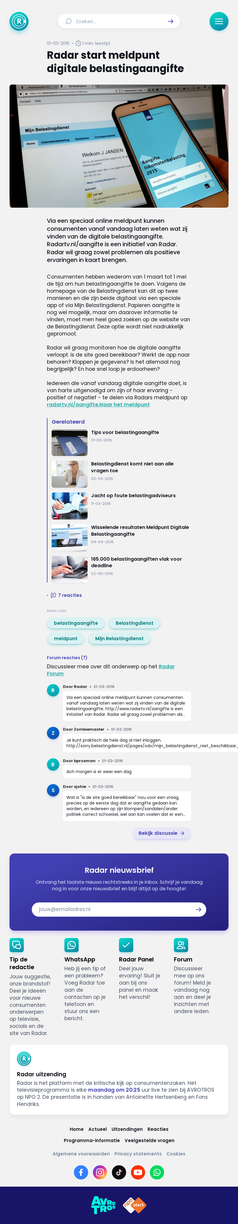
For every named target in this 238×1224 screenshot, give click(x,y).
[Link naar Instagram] (100, 1172)
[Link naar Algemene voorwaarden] (81, 1154)
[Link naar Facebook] (81, 1172)
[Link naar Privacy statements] (138, 1154)
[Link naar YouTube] (138, 1172)
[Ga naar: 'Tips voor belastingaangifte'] (121, 442)
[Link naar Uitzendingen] (127, 1129)
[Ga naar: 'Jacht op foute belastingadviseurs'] (121, 505)
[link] (76, 623)
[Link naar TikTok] (119, 1172)
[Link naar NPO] (135, 1205)
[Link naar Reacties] (158, 1129)
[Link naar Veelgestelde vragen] (149, 1140)
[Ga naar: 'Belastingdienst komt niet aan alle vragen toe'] (121, 474)
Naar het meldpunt (124, 404)
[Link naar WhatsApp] (157, 1172)
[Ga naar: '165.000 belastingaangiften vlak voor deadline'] (121, 569)
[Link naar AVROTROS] (103, 1205)
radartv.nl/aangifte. (73, 404)
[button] (170, 21)
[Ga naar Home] (18, 21)
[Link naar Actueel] (97, 1129)
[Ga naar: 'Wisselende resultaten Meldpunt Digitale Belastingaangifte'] (121, 537)
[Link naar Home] (77, 1129)
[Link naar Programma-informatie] (92, 1140)
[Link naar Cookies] (175, 1154)
